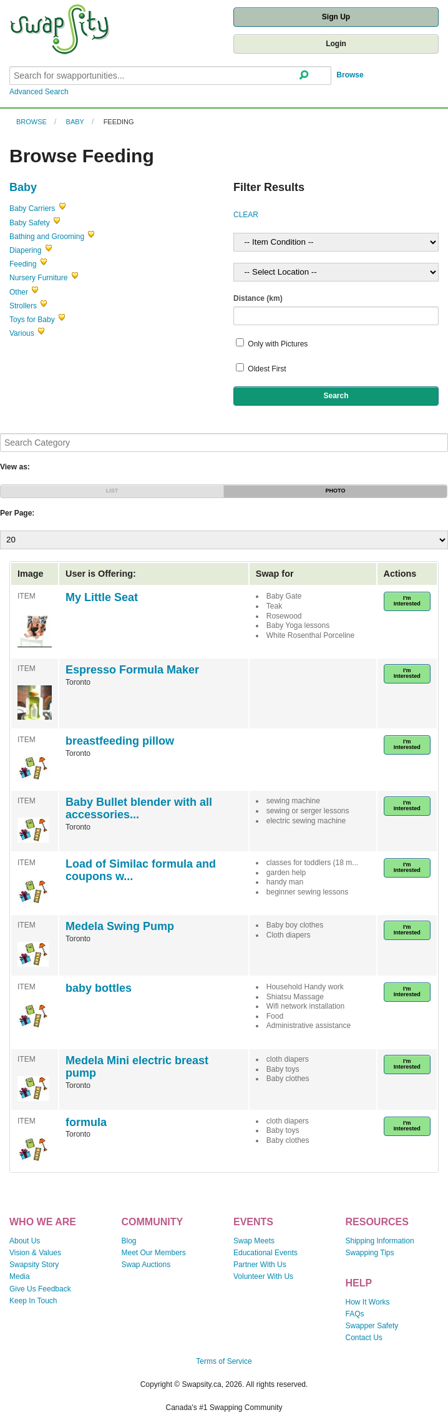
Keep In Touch (33, 1300)
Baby (75, 121)
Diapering (25, 250)
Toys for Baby (32, 319)
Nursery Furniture (38, 277)
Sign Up (336, 16)
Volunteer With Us (263, 1276)
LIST (112, 490)
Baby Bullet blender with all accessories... (139, 808)
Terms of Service (223, 1361)
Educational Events (265, 1252)
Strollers (23, 305)
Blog (129, 1240)
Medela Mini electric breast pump (137, 1066)
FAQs (355, 1314)
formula (86, 1122)
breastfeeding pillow (120, 741)
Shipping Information (380, 1240)
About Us (24, 1240)
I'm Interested (407, 601)
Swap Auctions (146, 1264)
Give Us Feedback (40, 1289)
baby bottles (99, 988)
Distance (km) (258, 298)
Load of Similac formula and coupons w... (141, 870)
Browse (349, 75)
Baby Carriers (32, 208)
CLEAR (245, 214)
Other (18, 292)
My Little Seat (102, 597)
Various (21, 333)
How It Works (368, 1302)
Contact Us (364, 1337)
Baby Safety (29, 222)
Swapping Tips (370, 1252)
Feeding (119, 121)
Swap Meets (254, 1240)
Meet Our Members (154, 1252)
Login (336, 43)
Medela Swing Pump (120, 926)
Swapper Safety (372, 1325)
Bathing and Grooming (46, 236)
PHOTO (336, 490)
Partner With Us (259, 1264)
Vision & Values (35, 1252)
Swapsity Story (34, 1264)
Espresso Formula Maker (132, 670)
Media (19, 1276)
